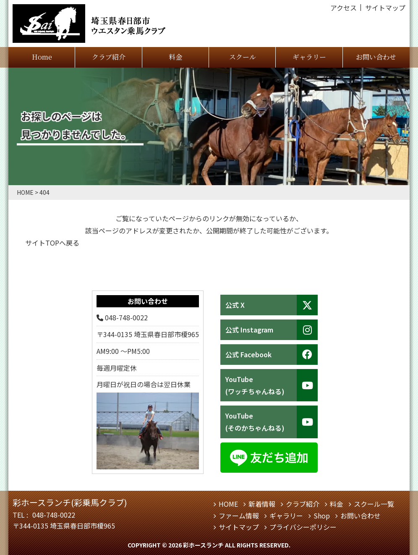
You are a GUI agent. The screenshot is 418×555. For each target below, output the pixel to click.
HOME (228, 503)
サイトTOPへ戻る (52, 243)
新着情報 (261, 503)
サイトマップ (385, 8)
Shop (322, 515)
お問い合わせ (376, 57)
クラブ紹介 (108, 57)
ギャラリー (309, 57)
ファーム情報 (239, 515)
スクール (242, 57)
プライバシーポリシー (303, 526)
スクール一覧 (374, 503)
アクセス (343, 8)
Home (42, 57)
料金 (175, 57)
